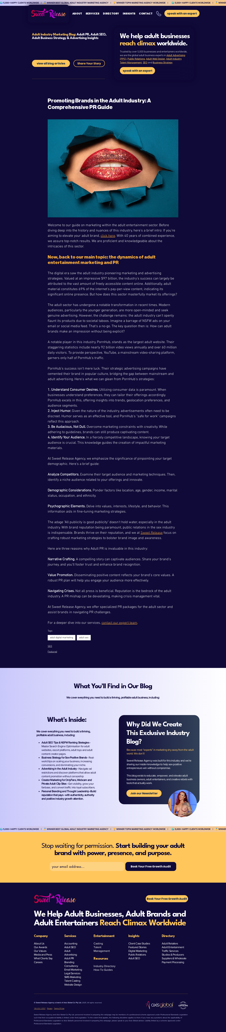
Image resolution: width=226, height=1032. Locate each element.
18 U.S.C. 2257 (40, 1008)
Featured (52, 651)
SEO (145, 62)
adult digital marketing (61, 637)
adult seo (83, 637)
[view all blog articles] (51, 63)
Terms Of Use (59, 1008)
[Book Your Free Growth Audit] (150, 866)
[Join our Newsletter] (144, 793)
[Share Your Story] (89, 63)
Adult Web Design (155, 59)
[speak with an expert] (137, 70)
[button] (92, 13)
